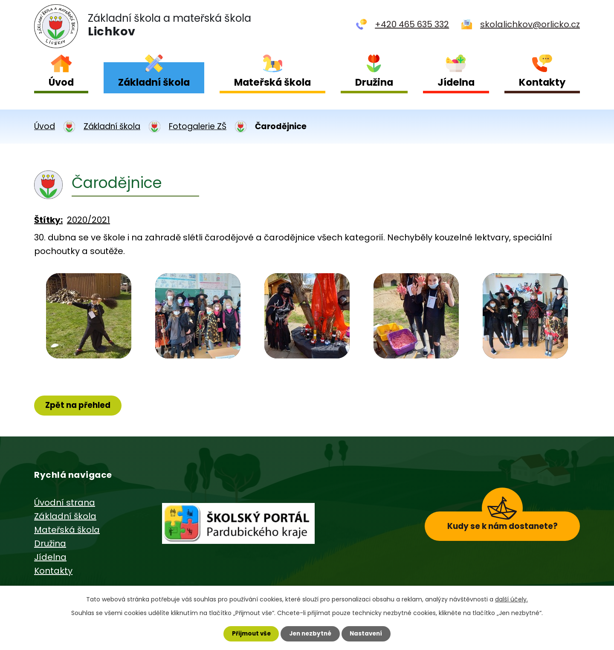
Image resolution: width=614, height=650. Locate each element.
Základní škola (154, 82)
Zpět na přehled (79, 405)
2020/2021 (88, 220)
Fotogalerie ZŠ (197, 126)
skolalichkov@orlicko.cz (530, 24)
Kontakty (542, 82)
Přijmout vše (249, 633)
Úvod (61, 82)
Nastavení (368, 633)
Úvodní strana (64, 503)
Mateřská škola (272, 82)
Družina (374, 82)
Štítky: (48, 220)
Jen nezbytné (310, 633)
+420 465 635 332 (412, 24)
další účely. (511, 598)
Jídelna (456, 82)
